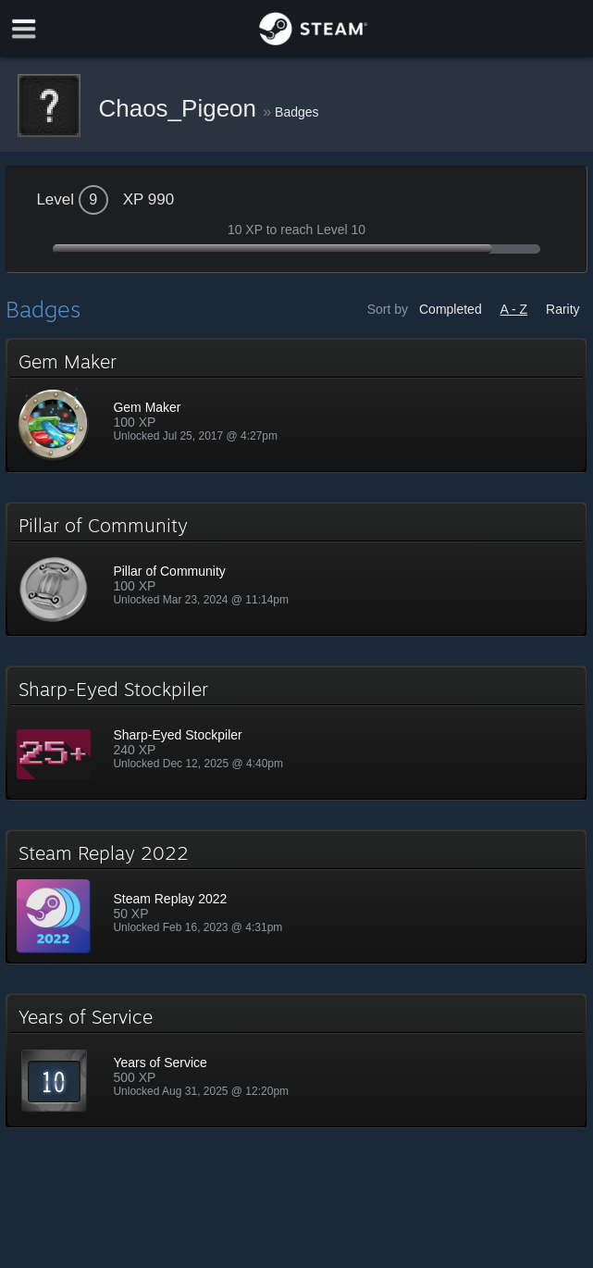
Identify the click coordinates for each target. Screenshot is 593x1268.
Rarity (563, 309)
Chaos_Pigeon (180, 108)
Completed (450, 309)
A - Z (514, 309)
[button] (296, 405)
